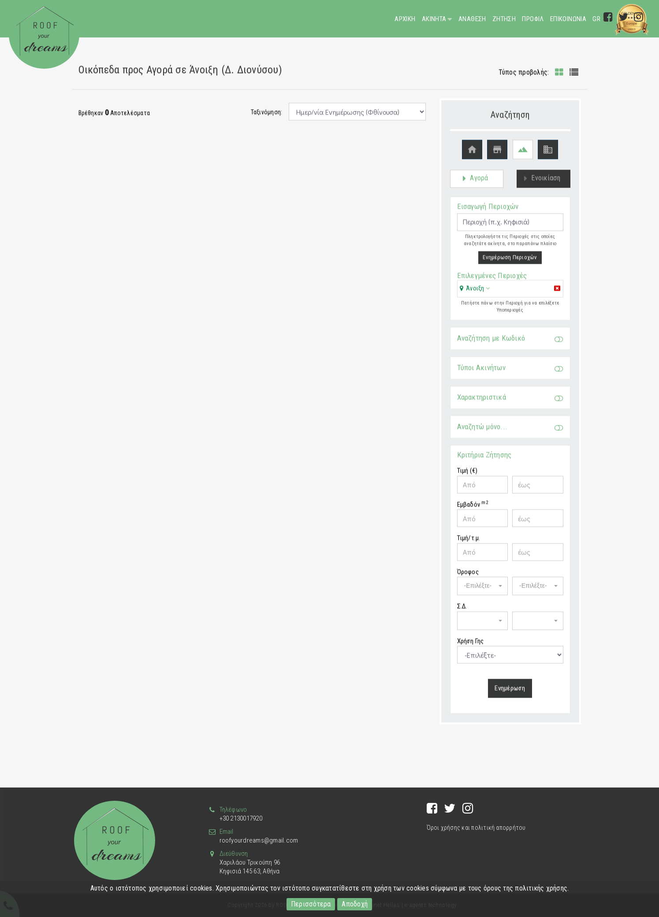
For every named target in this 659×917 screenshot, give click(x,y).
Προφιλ (533, 19)
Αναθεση (472, 19)
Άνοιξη (475, 292)
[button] (475, 292)
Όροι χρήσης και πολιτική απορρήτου (476, 827)
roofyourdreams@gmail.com (259, 840)
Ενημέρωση (510, 693)
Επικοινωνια (568, 19)
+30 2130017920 (241, 818)
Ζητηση (504, 19)
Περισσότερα (311, 904)
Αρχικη (405, 19)
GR (597, 19)
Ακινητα (434, 19)
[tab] (510, 294)
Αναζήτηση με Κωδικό (510, 343)
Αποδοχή (355, 904)
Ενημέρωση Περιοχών (510, 262)
